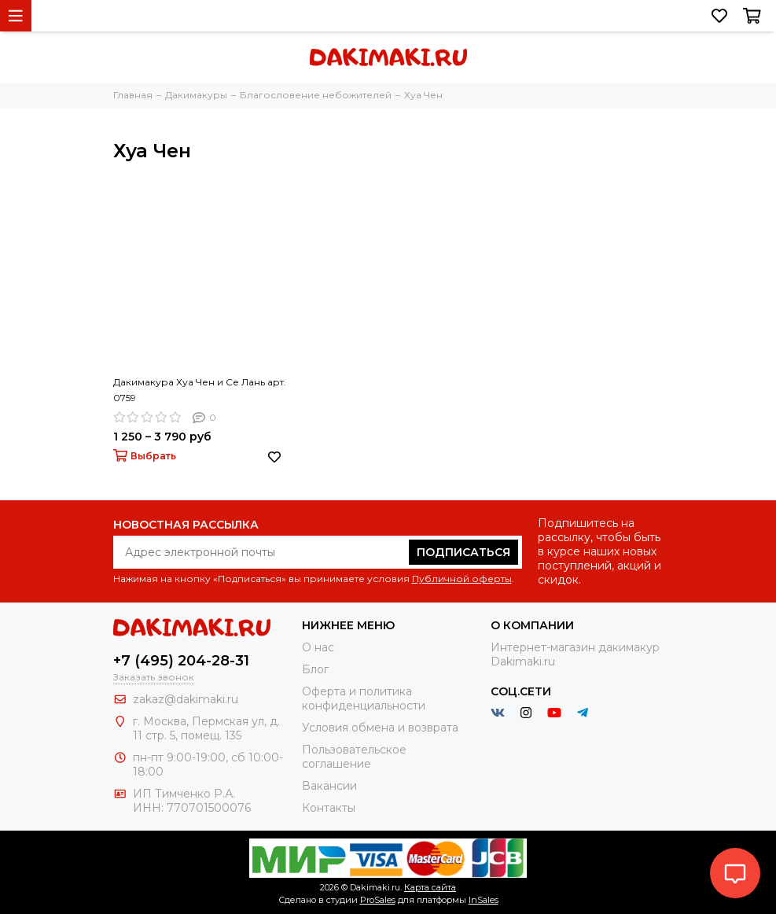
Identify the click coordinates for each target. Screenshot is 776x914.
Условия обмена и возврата (380, 728)
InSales (483, 899)
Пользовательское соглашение (354, 757)
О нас (318, 647)
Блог (315, 669)
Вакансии (329, 786)
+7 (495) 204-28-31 (181, 660)
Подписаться (463, 552)
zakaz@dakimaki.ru (185, 699)
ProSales (377, 899)
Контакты (328, 808)
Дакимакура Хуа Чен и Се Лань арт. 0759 (199, 390)
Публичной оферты (462, 578)
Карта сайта (430, 887)
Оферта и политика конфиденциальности (363, 698)
